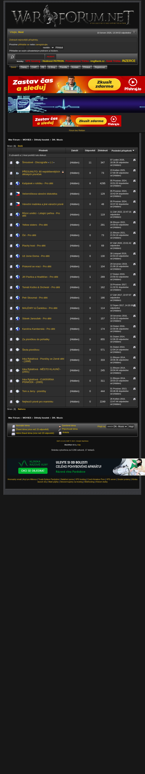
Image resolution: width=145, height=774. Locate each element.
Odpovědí (90, 150)
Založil (74, 150)
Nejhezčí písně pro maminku (37, 401)
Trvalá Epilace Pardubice (48, 479)
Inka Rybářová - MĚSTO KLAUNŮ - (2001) (41, 370)
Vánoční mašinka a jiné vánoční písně (42, 204)
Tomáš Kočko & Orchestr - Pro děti (41, 287)
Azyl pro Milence (30, 479)
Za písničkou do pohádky (35, 339)
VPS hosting (80, 479)
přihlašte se (23, 44)
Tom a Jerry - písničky (34, 391)
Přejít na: (101, 426)
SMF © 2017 (70, 441)
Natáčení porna (67, 479)
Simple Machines (82, 441)
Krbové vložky (101, 482)
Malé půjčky (54, 482)
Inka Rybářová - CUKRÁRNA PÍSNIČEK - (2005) (38, 380)
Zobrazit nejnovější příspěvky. (23, 39)
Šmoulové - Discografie (34, 162)
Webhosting (89, 482)
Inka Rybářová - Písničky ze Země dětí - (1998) (43, 360)
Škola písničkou (30, 349)
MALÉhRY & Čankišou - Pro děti (39, 308)
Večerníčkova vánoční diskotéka (39, 193)
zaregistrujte (41, 44)
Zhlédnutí (102, 150)
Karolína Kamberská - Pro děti (38, 328)
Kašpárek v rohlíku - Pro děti (37, 183)
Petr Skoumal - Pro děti (34, 297)
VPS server (111, 479)
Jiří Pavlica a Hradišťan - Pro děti (40, 276)
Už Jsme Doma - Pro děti (35, 256)
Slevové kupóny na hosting (71, 482)
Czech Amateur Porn (96, 479)
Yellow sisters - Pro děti (35, 224)
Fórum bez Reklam (77, 130)
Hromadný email (14, 479)
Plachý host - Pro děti (33, 245)
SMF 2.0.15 (60, 441)
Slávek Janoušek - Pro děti (36, 318)
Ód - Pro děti (29, 235)
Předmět (43, 150)
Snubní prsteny (124, 479)
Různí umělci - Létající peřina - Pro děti (41, 214)
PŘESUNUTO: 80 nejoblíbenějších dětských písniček (41, 173)
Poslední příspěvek (123, 150)
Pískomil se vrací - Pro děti (36, 266)
